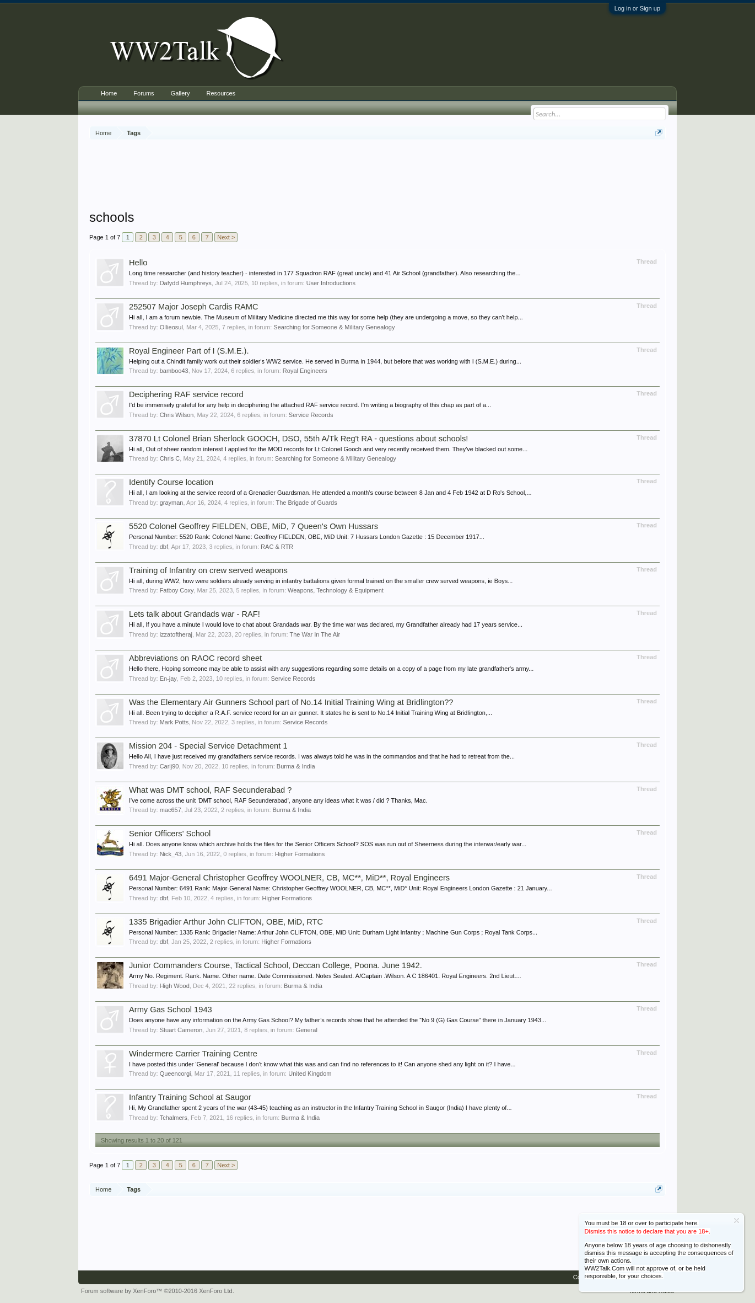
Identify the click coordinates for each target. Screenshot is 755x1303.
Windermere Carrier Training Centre (193, 1053)
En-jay (168, 678)
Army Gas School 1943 (170, 1009)
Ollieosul (171, 327)
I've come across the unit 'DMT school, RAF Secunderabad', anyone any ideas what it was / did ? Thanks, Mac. (278, 800)
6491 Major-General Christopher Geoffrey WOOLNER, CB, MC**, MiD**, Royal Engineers (289, 877)
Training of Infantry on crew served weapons (208, 570)
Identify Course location (171, 482)
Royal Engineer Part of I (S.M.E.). (189, 350)
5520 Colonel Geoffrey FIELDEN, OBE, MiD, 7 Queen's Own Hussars (253, 526)
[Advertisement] (377, 176)
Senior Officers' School (170, 833)
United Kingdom (309, 1073)
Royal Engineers (305, 370)
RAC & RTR (277, 546)
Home (109, 93)
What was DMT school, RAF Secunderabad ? (210, 790)
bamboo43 (174, 370)
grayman (172, 502)
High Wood (175, 985)
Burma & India (296, 766)
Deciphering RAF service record (186, 394)
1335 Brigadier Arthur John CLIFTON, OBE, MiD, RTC (226, 921)
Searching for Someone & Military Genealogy (334, 327)
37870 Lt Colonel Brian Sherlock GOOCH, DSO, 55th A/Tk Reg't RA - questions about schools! (298, 438)
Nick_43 (171, 854)
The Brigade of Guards (306, 502)
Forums (143, 93)
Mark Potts (174, 722)
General (306, 1030)
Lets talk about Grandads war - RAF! (194, 614)
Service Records (311, 415)
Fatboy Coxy (177, 590)
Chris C (170, 458)
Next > (226, 237)
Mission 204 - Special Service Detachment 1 (208, 745)
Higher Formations (300, 854)
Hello (138, 262)
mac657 (170, 810)
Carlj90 (169, 766)
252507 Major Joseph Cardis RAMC (193, 306)
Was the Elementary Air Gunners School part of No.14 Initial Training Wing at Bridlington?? (291, 702)
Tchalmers (173, 1117)
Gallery (180, 93)
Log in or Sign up (637, 8)
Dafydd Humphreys (186, 283)
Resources (220, 93)
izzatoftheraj (176, 634)
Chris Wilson (177, 415)
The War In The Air (314, 634)
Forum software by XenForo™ (157, 1291)
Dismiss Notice (736, 1220)
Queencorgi (175, 1073)
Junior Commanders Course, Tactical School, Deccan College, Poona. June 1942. (275, 965)
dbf (164, 546)
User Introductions (330, 283)
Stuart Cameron (181, 1030)
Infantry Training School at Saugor (190, 1097)
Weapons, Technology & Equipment (336, 590)
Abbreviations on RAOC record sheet (195, 658)
